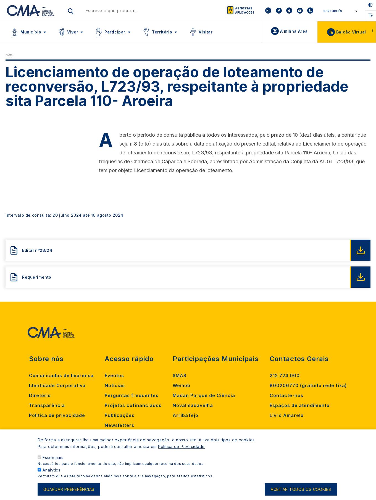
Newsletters (119, 425)
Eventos (114, 375)
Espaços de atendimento (300, 405)
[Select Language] (339, 11)
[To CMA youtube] (300, 10)
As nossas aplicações (244, 10)
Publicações (120, 415)
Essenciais (53, 458)
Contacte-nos (286, 395)
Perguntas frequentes (132, 395)
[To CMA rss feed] (310, 10)
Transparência (47, 405)
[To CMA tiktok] (289, 10)
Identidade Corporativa (57, 385)
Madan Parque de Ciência (204, 395)
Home (10, 54)
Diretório (40, 395)
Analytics (52, 471)
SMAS (179, 375)
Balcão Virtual (351, 32)
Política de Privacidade (181, 447)
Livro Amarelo (287, 415)
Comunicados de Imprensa (61, 375)
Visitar (205, 32)
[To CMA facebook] (279, 10)
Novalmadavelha (193, 405)
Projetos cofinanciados (133, 405)
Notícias (115, 385)
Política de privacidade (57, 415)
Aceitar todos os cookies (301, 490)
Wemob (181, 385)
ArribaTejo (185, 415)
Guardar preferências (68, 490)
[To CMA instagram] (268, 10)
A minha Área (294, 31)
